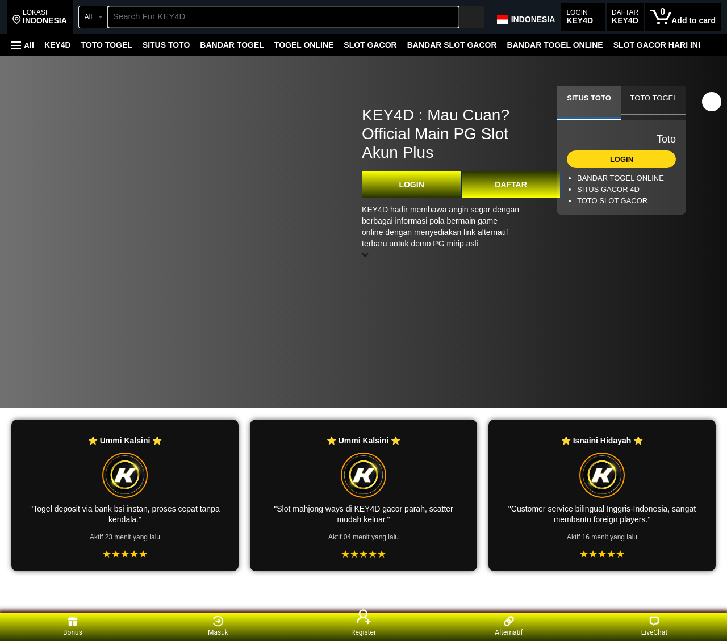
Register (363, 625)
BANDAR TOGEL (232, 44)
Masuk (218, 625)
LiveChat (654, 625)
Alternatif (509, 625)
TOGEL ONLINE (304, 44)
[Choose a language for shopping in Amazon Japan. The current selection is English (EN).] (526, 17)
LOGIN (411, 184)
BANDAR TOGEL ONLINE (555, 44)
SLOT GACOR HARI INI (656, 44)
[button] (39, 17)
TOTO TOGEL (106, 44)
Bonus (72, 625)
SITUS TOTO (166, 44)
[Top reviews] (363, 602)
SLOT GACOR (370, 44)
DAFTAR (511, 184)
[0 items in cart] (683, 17)
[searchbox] (283, 17)
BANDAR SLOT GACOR (452, 44)
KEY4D (57, 44)
